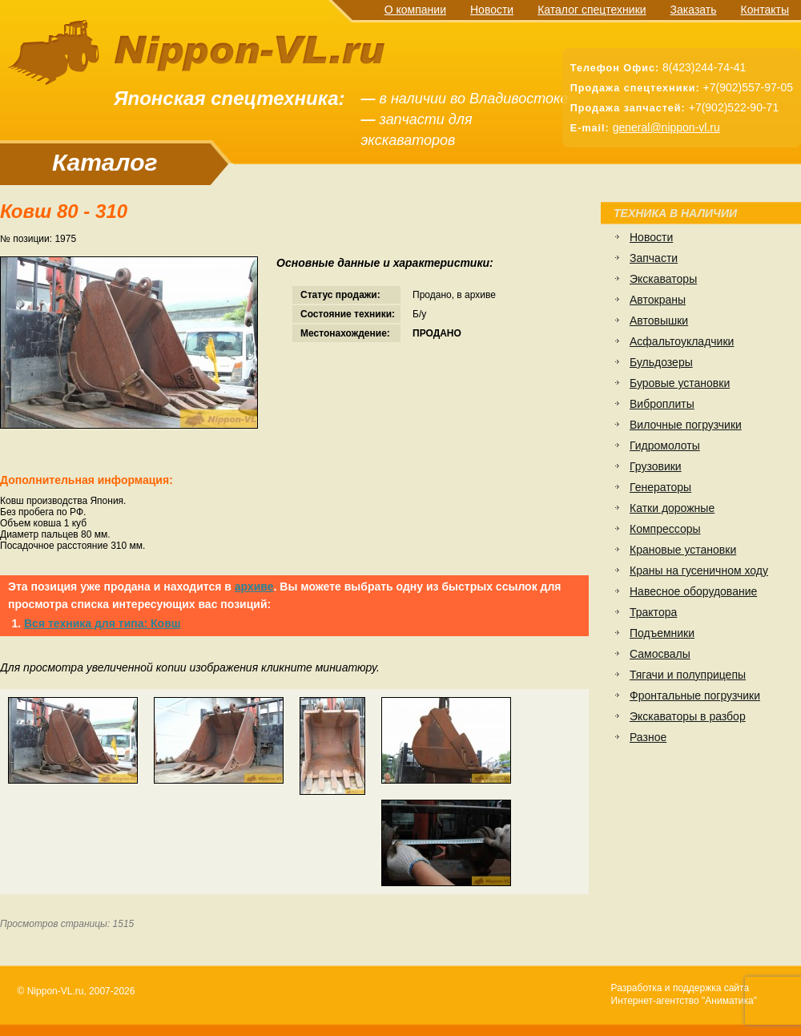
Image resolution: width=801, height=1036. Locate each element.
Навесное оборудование (693, 591)
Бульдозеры (661, 362)
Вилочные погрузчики (686, 424)
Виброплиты (662, 403)
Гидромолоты (665, 445)
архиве (254, 586)
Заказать (693, 9)
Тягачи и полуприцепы (688, 674)
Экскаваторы (663, 278)
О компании (415, 9)
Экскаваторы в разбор (688, 716)
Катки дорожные (672, 508)
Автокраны (658, 299)
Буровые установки (680, 383)
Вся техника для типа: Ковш (102, 623)
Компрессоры (665, 528)
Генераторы (660, 487)
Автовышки (659, 320)
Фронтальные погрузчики (695, 695)
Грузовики (656, 466)
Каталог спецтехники (591, 9)
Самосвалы (660, 653)
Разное (648, 737)
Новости (491, 9)
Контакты (765, 9)
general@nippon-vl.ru (666, 127)
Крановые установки (683, 549)
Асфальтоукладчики (682, 341)
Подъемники (662, 633)
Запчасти (654, 258)
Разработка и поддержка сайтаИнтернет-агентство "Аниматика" (684, 994)
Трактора (653, 612)
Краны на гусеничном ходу (699, 570)
